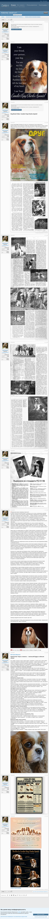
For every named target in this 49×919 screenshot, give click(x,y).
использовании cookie (15, 27)
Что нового (20, 5)
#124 (47, 122)
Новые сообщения (14, 6)
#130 (47, 775)
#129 (47, 652)
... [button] (7, 19)
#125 (47, 235)
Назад (3, 19)
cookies (19, 912)
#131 (47, 816)
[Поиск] (46, 13)
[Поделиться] (45, 22)
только (20, 14)
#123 (47, 102)
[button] (25, 5)
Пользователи (32, 5)
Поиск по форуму (22, 6)
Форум (13, 5)
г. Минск (7, 58)
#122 (47, 42)
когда (14, 14)
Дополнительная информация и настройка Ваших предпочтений (14, 916)
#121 (47, 21)
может (17, 14)
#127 (47, 450)
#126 (47, 342)
